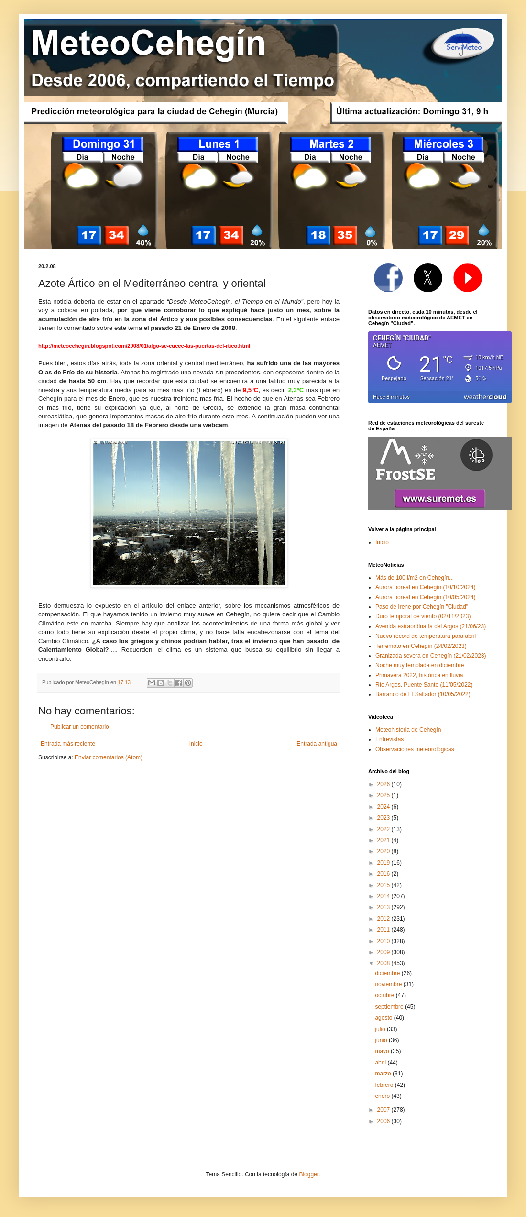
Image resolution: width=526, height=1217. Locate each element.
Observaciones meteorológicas (414, 749)
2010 (384, 941)
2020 (384, 851)
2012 (384, 918)
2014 (384, 896)
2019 (384, 862)
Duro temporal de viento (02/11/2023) (423, 616)
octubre (385, 995)
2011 (384, 929)
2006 (384, 1121)
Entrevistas (389, 739)
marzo (384, 1073)
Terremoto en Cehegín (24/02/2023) (421, 646)
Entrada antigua (316, 743)
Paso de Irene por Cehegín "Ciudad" (421, 606)
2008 (384, 963)
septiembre (390, 1006)
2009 (384, 952)
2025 (384, 795)
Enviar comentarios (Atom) (108, 757)
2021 (384, 840)
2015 (384, 885)
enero (383, 1096)
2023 (384, 817)
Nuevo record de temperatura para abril (425, 636)
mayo (383, 1051)
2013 (384, 907)
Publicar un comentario (79, 727)
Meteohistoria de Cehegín (408, 729)
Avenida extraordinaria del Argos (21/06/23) (430, 626)
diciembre (388, 973)
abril (381, 1062)
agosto (384, 1017)
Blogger (308, 1174)
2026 (384, 784)
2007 (384, 1110)
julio (381, 1029)
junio (382, 1040)
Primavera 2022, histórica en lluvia (419, 675)
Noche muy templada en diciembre (419, 665)
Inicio (196, 743)
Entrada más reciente (68, 743)
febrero (384, 1085)
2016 (384, 873)
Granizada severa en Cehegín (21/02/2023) (430, 655)
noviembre (389, 984)
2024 (384, 806)
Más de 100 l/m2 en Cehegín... (414, 577)
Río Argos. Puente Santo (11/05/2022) (423, 684)
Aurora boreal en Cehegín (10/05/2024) (425, 597)
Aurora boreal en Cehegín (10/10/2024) (425, 587)
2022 (384, 829)
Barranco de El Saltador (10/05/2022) (423, 694)
